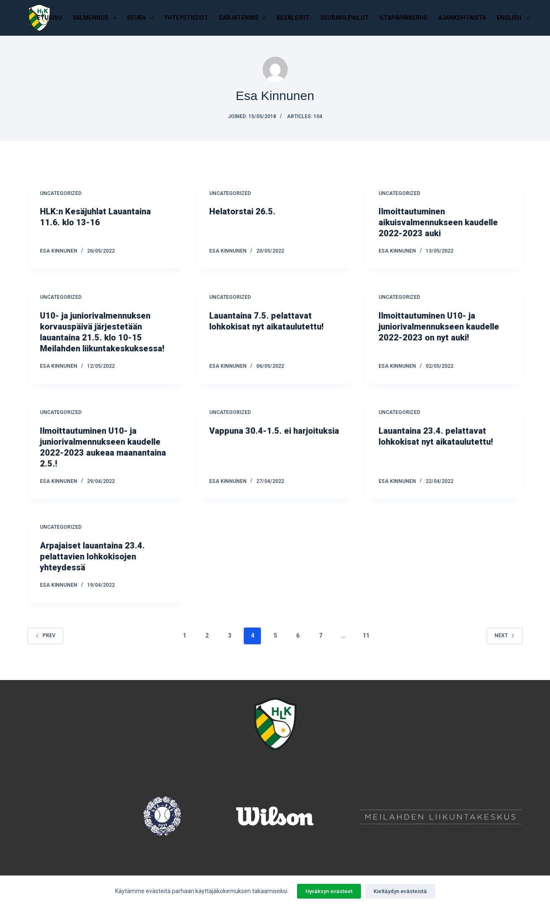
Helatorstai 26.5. (242, 211)
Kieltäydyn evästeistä (400, 891)
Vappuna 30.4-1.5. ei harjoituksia (274, 431)
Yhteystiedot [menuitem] (186, 17)
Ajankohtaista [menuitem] (462, 17)
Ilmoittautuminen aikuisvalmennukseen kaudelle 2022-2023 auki (438, 222)
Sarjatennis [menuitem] (244, 18)
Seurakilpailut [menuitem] (344, 17)
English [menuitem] (515, 18)
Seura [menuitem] (142, 18)
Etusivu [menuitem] (49, 17)
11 (366, 635)
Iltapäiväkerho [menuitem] (403, 17)
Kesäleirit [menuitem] (293, 17)
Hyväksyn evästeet (329, 891)
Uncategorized (61, 193)
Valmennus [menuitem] (96, 18)
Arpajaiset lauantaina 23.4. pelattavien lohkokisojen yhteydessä (92, 556)
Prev (45, 635)
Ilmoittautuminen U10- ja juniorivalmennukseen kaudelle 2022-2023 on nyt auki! (439, 327)
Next (505, 635)
